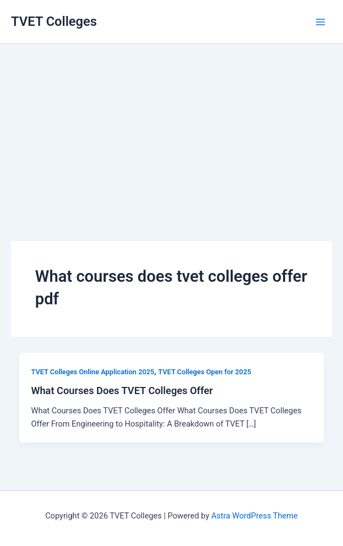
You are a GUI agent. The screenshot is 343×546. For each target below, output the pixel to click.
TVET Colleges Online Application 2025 (92, 372)
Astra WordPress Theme (254, 516)
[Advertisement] (171, 127)
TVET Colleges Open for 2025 (204, 372)
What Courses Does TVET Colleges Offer (122, 390)
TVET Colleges (54, 21)
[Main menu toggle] (320, 22)
